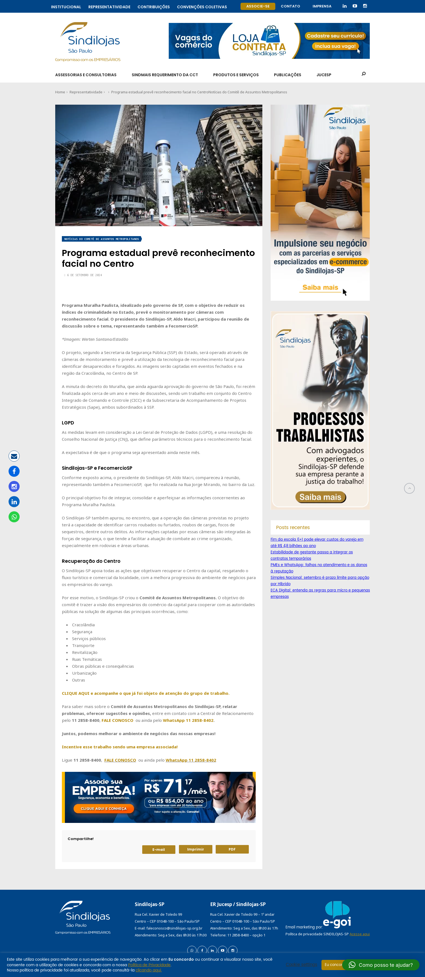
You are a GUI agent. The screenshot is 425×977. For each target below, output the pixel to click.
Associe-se (258, 6)
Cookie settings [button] (301, 964)
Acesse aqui (360, 933)
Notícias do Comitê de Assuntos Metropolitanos (247, 91)
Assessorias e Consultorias (86, 75)
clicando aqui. (149, 970)
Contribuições (154, 6)
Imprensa (322, 6)
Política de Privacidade (149, 965)
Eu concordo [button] (336, 965)
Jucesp (323, 75)
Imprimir (195, 849)
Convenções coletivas (202, 6)
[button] (380, 964)
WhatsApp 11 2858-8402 (188, 720)
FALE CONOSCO (117, 720)
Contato (290, 6)
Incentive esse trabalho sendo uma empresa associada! (120, 746)
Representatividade (109, 6)
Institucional (66, 6)
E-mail (158, 849)
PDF (232, 849)
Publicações (287, 75)
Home (60, 91)
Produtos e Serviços (236, 75)
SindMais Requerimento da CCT (165, 75)
